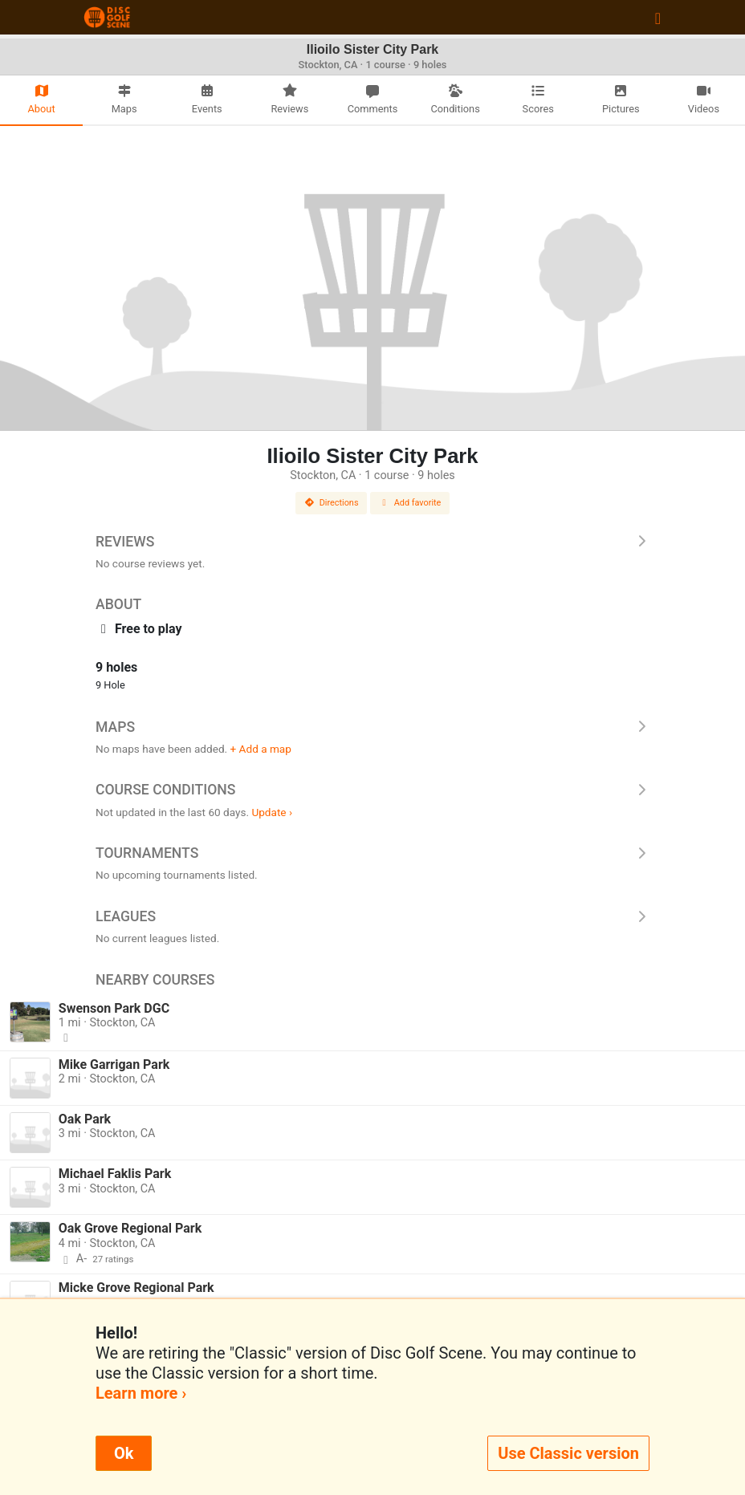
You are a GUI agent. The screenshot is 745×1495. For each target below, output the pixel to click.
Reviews (372, 542)
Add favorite (410, 503)
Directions (331, 503)
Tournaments (372, 853)
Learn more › (141, 1393)
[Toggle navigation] (658, 17)
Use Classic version (568, 1453)
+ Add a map (260, 748)
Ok (123, 1453)
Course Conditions (372, 790)
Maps (372, 727)
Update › (271, 812)
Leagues (372, 916)
